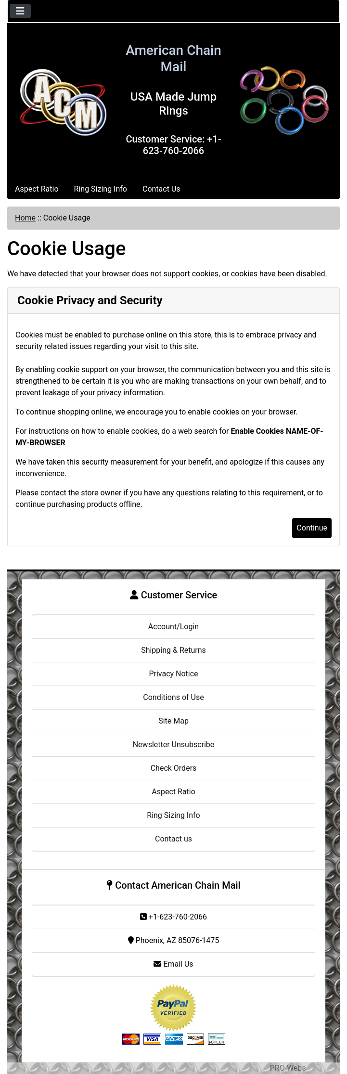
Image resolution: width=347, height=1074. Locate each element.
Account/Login (173, 626)
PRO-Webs (288, 1068)
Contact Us (161, 189)
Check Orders (174, 768)
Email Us (173, 964)
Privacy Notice (173, 673)
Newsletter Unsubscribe (174, 744)
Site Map (173, 720)
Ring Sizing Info (100, 189)
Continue (311, 527)
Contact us (173, 838)
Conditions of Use (173, 697)
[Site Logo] (63, 100)
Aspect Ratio (37, 189)
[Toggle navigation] (20, 11)
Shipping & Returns (173, 650)
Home (25, 217)
